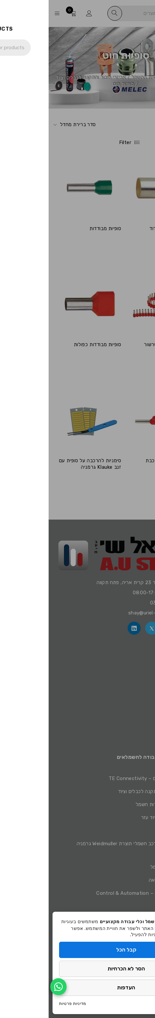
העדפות (77, 987)
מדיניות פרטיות (24, 1003)
